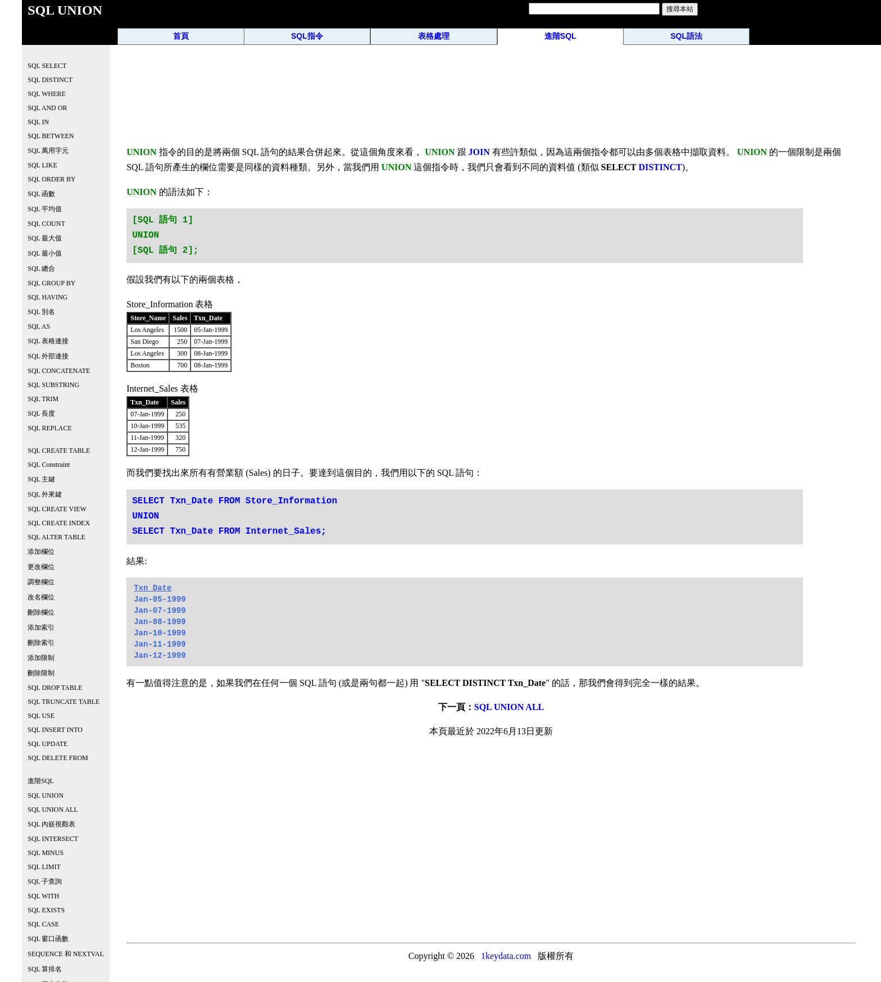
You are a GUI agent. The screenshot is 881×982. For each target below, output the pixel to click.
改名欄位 (41, 597)
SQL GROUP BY (51, 283)
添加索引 (41, 627)
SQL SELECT (47, 66)
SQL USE (41, 716)
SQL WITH (43, 896)
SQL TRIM (43, 399)
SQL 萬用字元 (48, 150)
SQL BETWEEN (51, 136)
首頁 (181, 35)
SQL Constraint (49, 465)
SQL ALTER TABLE (56, 537)
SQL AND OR (47, 108)
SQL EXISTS (46, 910)
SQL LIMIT (44, 867)
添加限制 (41, 658)
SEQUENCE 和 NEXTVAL (66, 954)
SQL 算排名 (45, 969)
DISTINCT (660, 167)
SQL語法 (686, 35)
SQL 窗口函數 (48, 939)
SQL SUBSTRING (53, 385)
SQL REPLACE (50, 428)
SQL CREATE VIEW (57, 509)
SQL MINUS (45, 853)
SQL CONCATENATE (59, 371)
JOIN (479, 152)
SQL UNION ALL (509, 707)
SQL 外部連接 (48, 356)
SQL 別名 (41, 312)
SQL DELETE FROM (58, 758)
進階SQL (560, 35)
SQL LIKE (42, 165)
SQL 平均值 (45, 209)
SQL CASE (43, 924)
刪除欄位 (41, 612)
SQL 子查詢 (45, 881)
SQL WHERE (47, 94)
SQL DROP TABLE (55, 688)
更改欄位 (41, 567)
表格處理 (433, 35)
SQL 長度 (41, 413)
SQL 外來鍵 (45, 494)
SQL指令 (307, 35)
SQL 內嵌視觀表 (51, 824)
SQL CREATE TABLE (59, 450)
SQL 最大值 (45, 238)
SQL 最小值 (45, 253)
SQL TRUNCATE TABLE (63, 702)
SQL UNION (45, 795)
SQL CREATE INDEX (59, 523)
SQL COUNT (46, 224)
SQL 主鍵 (41, 479)
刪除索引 (41, 643)
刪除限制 (41, 673)
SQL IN (38, 122)
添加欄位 (41, 552)
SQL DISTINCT (50, 80)
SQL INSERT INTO (55, 730)
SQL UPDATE (47, 744)
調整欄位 (41, 582)
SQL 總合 (41, 268)
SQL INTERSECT (53, 839)
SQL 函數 (41, 194)
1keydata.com (506, 956)
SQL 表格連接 (48, 341)
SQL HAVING (47, 297)
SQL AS (39, 326)
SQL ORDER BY (52, 179)
